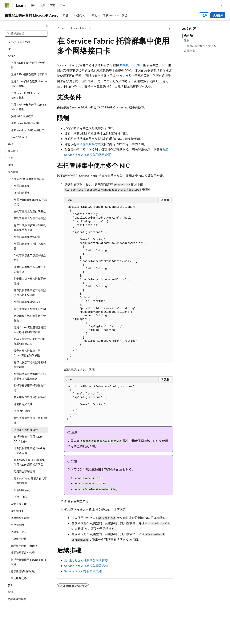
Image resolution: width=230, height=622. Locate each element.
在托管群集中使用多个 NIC (200, 45)
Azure (61, 28)
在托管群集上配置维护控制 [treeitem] (30, 309)
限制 (186, 40)
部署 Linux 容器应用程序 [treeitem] (25, 123)
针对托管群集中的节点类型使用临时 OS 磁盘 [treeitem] (30, 292)
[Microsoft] (7, 5)
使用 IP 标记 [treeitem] (21, 497)
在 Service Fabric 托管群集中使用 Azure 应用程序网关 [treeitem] (30, 462)
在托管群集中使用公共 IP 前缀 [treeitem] (30, 420)
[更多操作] (169, 29)
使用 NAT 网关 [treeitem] (22, 411)
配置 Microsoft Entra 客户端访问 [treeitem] (30, 202)
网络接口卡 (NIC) (131, 65)
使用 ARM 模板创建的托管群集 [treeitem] (29, 74)
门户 (204, 15)
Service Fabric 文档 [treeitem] (19, 42)
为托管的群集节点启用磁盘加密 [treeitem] (30, 257)
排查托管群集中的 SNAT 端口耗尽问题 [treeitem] (30, 450)
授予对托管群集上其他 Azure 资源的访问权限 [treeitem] (27, 353)
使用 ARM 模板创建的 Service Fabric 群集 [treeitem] (28, 107)
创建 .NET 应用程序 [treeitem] (22, 116)
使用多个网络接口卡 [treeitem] (26, 429)
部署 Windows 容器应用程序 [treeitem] (27, 130)
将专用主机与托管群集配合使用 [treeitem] (30, 281)
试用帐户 (218, 15)
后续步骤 (189, 50)
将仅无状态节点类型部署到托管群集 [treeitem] (30, 364)
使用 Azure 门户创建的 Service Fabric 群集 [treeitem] (29, 83)
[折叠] (47, 25)
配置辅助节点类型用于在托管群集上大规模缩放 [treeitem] (30, 376)
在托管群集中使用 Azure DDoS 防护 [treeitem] (28, 439)
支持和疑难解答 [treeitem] (17, 599)
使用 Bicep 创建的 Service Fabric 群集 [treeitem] (26, 95)
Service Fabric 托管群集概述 (83, 571)
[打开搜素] (221, 5)
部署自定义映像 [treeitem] (23, 404)
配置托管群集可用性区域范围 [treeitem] (30, 246)
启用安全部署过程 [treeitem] (24, 471)
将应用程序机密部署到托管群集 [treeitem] (30, 318)
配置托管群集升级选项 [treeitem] (27, 302)
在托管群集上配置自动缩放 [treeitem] (30, 211)
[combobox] (26, 33)
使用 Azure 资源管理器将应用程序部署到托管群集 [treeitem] (30, 329)
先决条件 (189, 35)
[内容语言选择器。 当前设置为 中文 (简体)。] (15, 616)
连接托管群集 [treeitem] (22, 192)
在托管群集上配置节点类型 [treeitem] (30, 218)
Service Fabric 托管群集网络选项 (86, 560)
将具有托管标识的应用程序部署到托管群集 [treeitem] (30, 341)
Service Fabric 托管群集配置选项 (86, 566)
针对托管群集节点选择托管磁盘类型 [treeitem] (30, 269)
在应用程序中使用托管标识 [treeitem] (30, 397)
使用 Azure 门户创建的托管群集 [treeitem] (28, 65)
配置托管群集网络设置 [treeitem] (27, 237)
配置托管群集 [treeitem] (22, 186)
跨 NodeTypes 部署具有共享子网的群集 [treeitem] (30, 481)
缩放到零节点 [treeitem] (22, 490)
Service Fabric (79, 28)
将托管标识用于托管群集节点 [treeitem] (30, 388)
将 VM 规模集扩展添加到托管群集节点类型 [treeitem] (30, 227)
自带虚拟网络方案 (88, 144)
